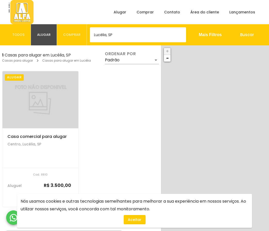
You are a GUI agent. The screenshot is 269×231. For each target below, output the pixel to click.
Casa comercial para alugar (37, 136)
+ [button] (167, 51)
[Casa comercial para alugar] (40, 99)
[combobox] (138, 34)
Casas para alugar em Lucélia (66, 60)
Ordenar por (120, 54)
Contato (172, 12)
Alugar (120, 12)
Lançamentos (242, 12)
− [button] (167, 58)
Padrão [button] (112, 60)
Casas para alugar (17, 60)
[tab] (18, 34)
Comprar (145, 12)
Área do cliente (204, 12)
